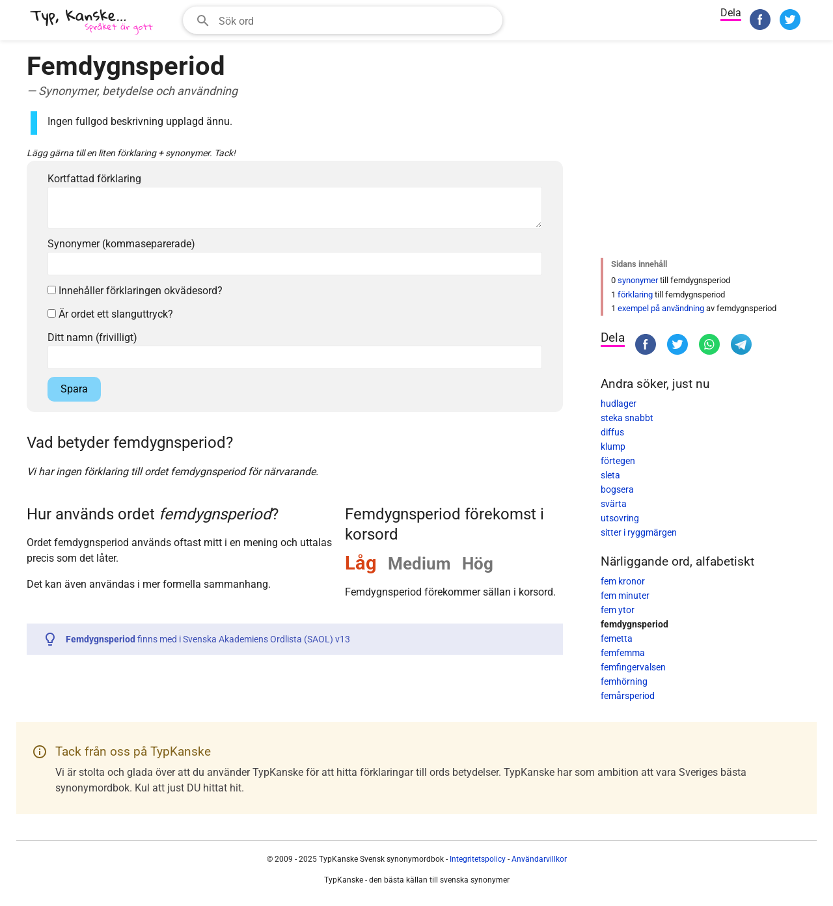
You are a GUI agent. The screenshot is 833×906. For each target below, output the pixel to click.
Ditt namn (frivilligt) (92, 337)
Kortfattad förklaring (94, 178)
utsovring (620, 518)
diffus (612, 432)
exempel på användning (661, 308)
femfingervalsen (633, 667)
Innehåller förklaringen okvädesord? (135, 290)
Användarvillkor (539, 859)
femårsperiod (628, 696)
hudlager (618, 403)
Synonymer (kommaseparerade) (121, 244)
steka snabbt (627, 418)
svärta (614, 504)
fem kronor (623, 581)
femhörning (624, 681)
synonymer (638, 280)
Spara (74, 389)
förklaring (635, 294)
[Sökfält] (356, 20)
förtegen (618, 461)
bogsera (617, 489)
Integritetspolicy (478, 859)
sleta (610, 475)
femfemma (623, 653)
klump (613, 446)
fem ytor (618, 610)
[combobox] (343, 20)
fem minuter (625, 595)
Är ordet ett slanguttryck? (110, 314)
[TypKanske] (92, 22)
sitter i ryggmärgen (639, 532)
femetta (617, 638)
